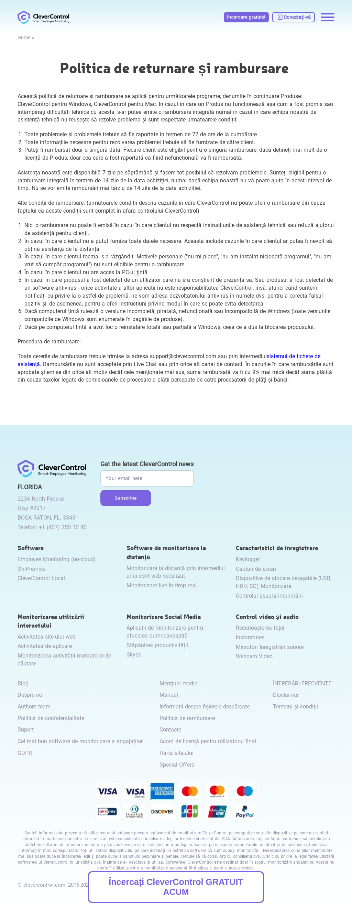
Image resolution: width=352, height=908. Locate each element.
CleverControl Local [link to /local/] (41, 578)
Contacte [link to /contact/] (170, 729)
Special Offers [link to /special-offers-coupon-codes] (177, 764)
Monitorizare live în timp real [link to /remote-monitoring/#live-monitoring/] (161, 585)
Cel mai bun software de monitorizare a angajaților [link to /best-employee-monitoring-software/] (80, 741)
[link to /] (43, 17)
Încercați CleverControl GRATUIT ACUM (176, 887)
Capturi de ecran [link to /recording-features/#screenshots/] (256, 569)
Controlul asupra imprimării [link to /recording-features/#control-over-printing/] (269, 595)
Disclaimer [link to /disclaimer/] (286, 695)
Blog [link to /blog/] (23, 683)
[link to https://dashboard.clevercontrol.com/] (294, 17)
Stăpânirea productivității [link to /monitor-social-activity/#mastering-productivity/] (157, 645)
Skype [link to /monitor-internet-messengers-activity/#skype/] (133, 654)
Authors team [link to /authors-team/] (34, 706)
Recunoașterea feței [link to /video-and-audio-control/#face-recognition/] (260, 627)
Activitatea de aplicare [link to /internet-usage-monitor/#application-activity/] (45, 646)
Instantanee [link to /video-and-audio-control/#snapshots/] (250, 637)
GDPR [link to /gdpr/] (25, 753)
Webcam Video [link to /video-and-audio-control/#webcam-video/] (254, 656)
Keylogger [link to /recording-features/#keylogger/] (248, 559)
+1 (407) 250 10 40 (63, 527)
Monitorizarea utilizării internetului (51, 621)
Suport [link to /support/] (26, 729)
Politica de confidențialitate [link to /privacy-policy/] (51, 718)
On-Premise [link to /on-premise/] (31, 569)
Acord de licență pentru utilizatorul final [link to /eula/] (208, 741)
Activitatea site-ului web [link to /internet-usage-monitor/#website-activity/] (47, 636)
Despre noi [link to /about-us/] (31, 695)
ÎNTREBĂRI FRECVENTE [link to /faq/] (302, 683)
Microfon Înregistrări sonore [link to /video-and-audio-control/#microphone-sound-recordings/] (270, 647)
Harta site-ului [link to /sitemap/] (177, 753)
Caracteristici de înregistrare (277, 547)
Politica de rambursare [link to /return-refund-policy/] (187, 718)
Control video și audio (267, 616)
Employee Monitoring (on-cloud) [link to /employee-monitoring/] (57, 559)
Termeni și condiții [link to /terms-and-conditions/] (295, 706)
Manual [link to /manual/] (169, 695)
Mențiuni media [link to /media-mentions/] (179, 683)
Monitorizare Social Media (163, 616)
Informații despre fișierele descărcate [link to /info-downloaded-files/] (205, 706)
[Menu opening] (327, 17)
